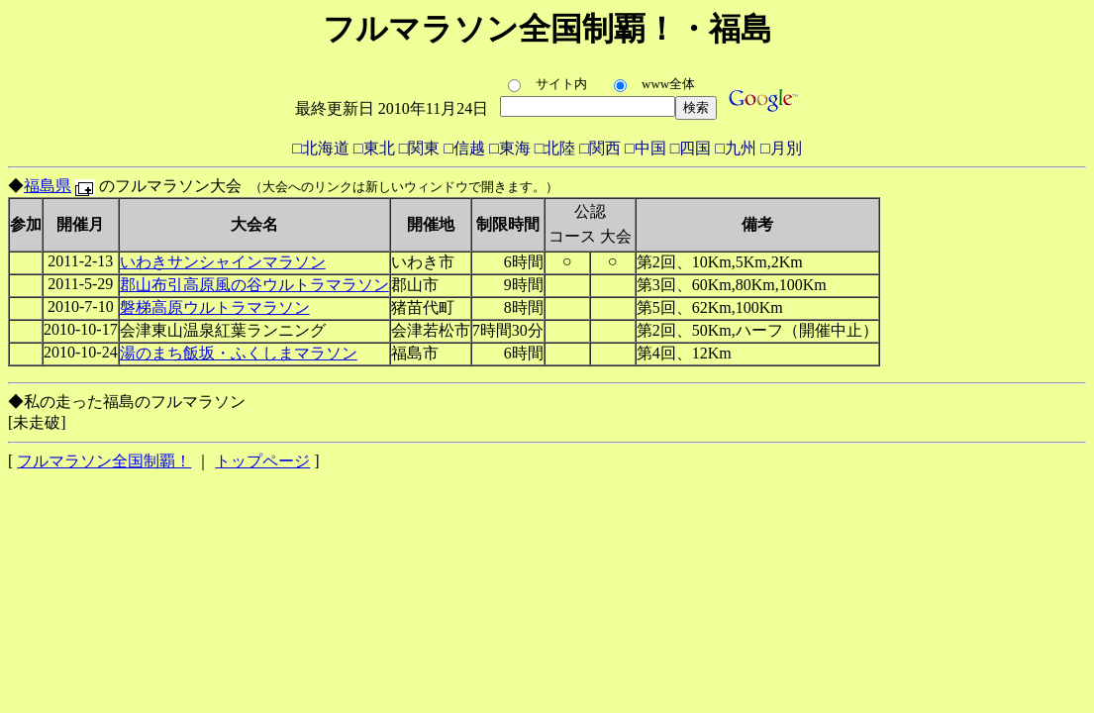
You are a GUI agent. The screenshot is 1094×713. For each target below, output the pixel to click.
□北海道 (320, 148)
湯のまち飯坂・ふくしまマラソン (238, 353)
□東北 (374, 148)
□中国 (645, 148)
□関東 (420, 148)
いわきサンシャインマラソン (223, 262)
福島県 (47, 185)
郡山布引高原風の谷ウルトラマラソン (254, 284)
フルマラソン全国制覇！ (104, 461)
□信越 (464, 148)
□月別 (781, 148)
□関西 (600, 148)
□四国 (691, 148)
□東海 (510, 148)
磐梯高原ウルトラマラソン (215, 307)
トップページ (262, 461)
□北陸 (555, 148)
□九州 (735, 148)
